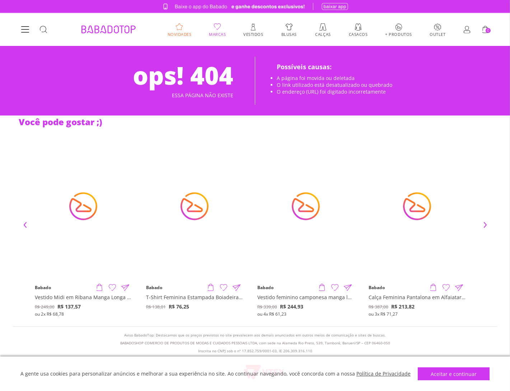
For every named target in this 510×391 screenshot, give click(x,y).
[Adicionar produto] (99, 287)
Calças (323, 34)
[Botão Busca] (43, 29)
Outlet (437, 34)
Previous (25, 224)
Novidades (180, 34)
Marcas (217, 34)
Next (485, 224)
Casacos (358, 34)
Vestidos (253, 34)
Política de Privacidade (383, 373)
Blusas (289, 34)
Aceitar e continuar (454, 374)
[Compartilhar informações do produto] (125, 287)
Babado (43, 288)
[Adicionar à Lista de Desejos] (112, 287)
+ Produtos (398, 34)
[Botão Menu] (25, 29)
